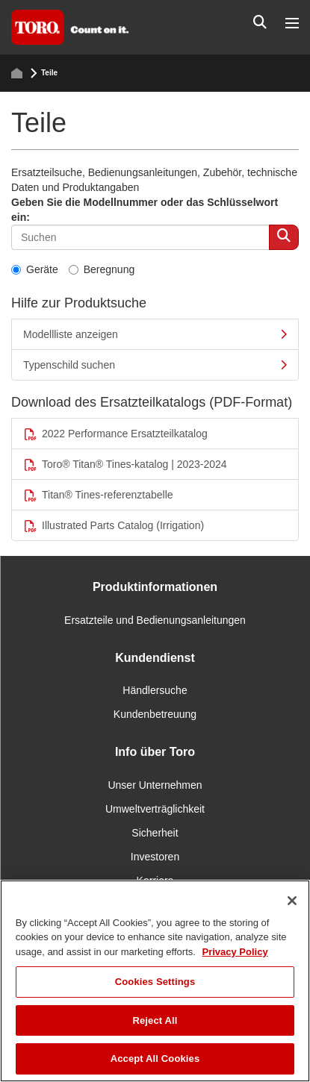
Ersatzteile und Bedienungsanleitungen (155, 620)
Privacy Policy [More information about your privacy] (234, 951)
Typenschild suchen (155, 365)
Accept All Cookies (155, 1058)
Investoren (155, 857)
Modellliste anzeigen (155, 334)
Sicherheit (154, 833)
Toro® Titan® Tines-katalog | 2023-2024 (125, 464)
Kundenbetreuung (155, 714)
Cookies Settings (155, 981)
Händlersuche (155, 690)
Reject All (154, 1020)
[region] (155, 981)
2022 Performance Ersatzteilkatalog (115, 434)
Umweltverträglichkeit (155, 809)
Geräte (34, 269)
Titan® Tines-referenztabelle (98, 495)
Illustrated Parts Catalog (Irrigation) (113, 525)
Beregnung (102, 269)
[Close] (292, 900)
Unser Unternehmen (155, 785)
